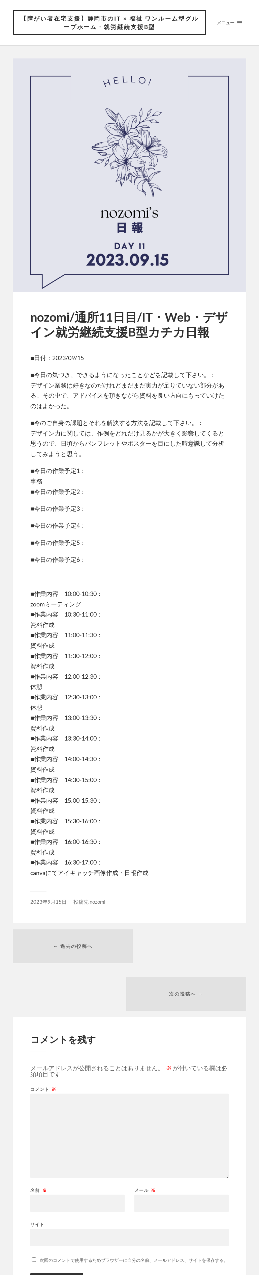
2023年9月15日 (48, 902)
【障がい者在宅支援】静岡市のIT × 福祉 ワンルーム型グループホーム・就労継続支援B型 (109, 23)
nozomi (97, 902)
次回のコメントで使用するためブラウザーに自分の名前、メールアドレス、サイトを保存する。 (134, 1214)
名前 (38, 1144)
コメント (43, 1043)
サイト (37, 1177)
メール (145, 1144)
